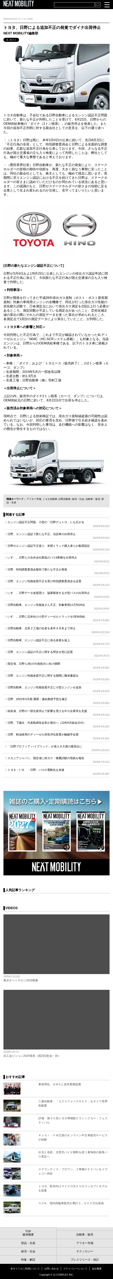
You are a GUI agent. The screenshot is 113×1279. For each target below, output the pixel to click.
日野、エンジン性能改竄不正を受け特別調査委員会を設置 (59, 583)
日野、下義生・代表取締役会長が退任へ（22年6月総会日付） (59, 724)
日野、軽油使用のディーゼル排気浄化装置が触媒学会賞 (59, 736)
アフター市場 (34, 499)
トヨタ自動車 (50, 499)
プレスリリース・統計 (85, 1259)
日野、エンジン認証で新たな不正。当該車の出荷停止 (59, 535)
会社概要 (97, 1268)
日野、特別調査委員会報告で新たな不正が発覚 (59, 571)
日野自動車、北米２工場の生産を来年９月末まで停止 (59, 630)
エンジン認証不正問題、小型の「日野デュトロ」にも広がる (59, 523)
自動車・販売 (93, 499)
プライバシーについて (75, 1268)
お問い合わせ (51, 1268)
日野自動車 (64, 499)
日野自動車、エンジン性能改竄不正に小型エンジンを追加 (59, 689)
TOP (28, 1231)
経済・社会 (78, 499)
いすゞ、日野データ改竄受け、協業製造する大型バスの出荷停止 (59, 594)
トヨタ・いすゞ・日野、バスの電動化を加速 (59, 771)
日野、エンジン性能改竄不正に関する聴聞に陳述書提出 (59, 677)
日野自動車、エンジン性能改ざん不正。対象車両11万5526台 (59, 606)
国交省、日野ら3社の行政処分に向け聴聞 (59, 665)
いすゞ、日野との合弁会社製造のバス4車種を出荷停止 (59, 559)
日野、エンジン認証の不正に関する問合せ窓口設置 (59, 653)
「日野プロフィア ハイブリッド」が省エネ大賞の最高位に (59, 748)
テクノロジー (84, 1251)
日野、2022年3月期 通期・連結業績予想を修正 (59, 700)
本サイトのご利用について (25, 1268)
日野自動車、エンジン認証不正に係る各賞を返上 (59, 642)
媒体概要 (28, 1234)
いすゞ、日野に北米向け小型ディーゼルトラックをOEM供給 (59, 618)
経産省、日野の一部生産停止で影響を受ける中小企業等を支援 (59, 712)
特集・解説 (28, 1259)
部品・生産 (28, 1243)
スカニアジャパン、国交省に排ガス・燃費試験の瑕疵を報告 (59, 759)
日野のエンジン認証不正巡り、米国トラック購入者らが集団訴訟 (59, 547)
